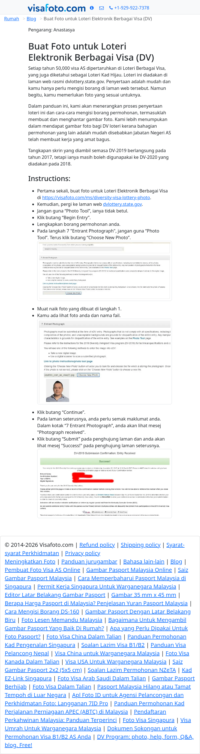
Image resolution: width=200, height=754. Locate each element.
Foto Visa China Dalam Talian (84, 636)
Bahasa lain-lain (143, 561)
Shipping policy (141, 544)
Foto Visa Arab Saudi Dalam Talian (102, 678)
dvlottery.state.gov (122, 204)
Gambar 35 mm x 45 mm (143, 595)
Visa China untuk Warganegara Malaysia (107, 653)
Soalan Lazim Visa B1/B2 (113, 645)
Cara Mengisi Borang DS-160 (42, 611)
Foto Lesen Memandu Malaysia (61, 620)
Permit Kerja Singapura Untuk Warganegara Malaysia (106, 586)
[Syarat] (92, 8)
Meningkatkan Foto (30, 561)
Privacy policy (82, 553)
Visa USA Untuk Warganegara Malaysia (116, 661)
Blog (31, 19)
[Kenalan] (102, 8)
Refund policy (97, 544)
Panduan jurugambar (89, 561)
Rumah (11, 19)
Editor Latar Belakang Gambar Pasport (55, 595)
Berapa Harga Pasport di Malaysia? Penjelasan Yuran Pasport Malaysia (96, 603)
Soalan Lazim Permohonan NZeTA (132, 670)
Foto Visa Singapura (148, 720)
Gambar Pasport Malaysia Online (129, 569)
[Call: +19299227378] (129, 7)
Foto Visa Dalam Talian (62, 686)
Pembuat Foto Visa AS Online (42, 569)
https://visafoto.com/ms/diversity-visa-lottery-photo (96, 197)
